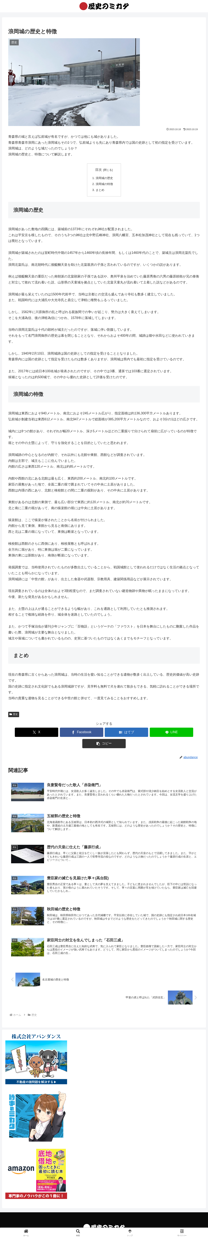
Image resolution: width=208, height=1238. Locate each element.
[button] (168, 732)
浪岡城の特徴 (104, 184)
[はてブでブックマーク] (104, 732)
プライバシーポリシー (104, 1225)
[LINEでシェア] (136, 732)
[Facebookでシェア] (72, 732)
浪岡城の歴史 (104, 178)
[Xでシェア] (39, 732)
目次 (98, 169)
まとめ (100, 190)
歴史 (13, 714)
